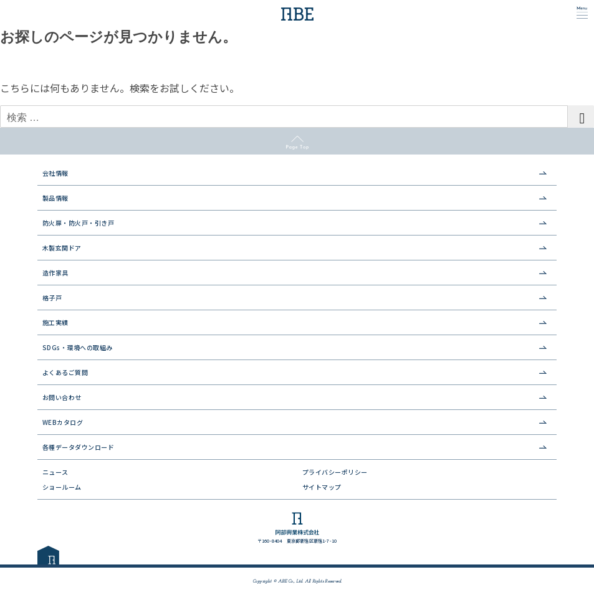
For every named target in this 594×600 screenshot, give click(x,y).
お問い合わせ (62, 397)
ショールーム (62, 487)
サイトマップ (322, 487)
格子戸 (52, 297)
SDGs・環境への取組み (77, 347)
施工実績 (55, 322)
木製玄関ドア (62, 247)
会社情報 (55, 173)
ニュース (55, 472)
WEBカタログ (63, 422)
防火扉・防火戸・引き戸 (78, 222)
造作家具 (55, 272)
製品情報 (55, 197)
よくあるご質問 (65, 372)
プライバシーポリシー (335, 472)
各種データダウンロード (78, 447)
